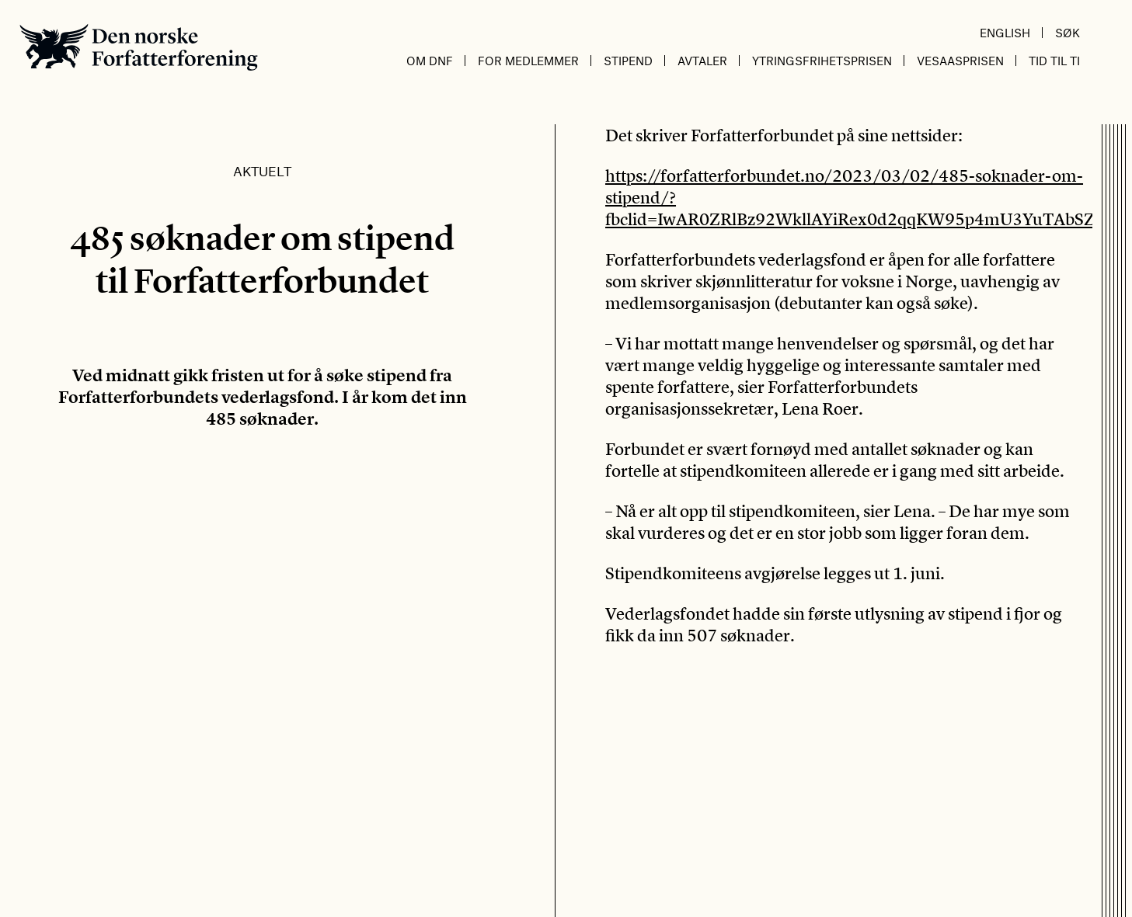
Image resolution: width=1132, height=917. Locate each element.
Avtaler (702, 61)
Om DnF (429, 61)
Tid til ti (1054, 61)
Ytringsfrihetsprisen (822, 61)
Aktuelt (262, 171)
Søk (1067, 33)
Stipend (628, 61)
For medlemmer (528, 61)
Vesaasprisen (960, 61)
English (1005, 33)
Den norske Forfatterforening (138, 47)
